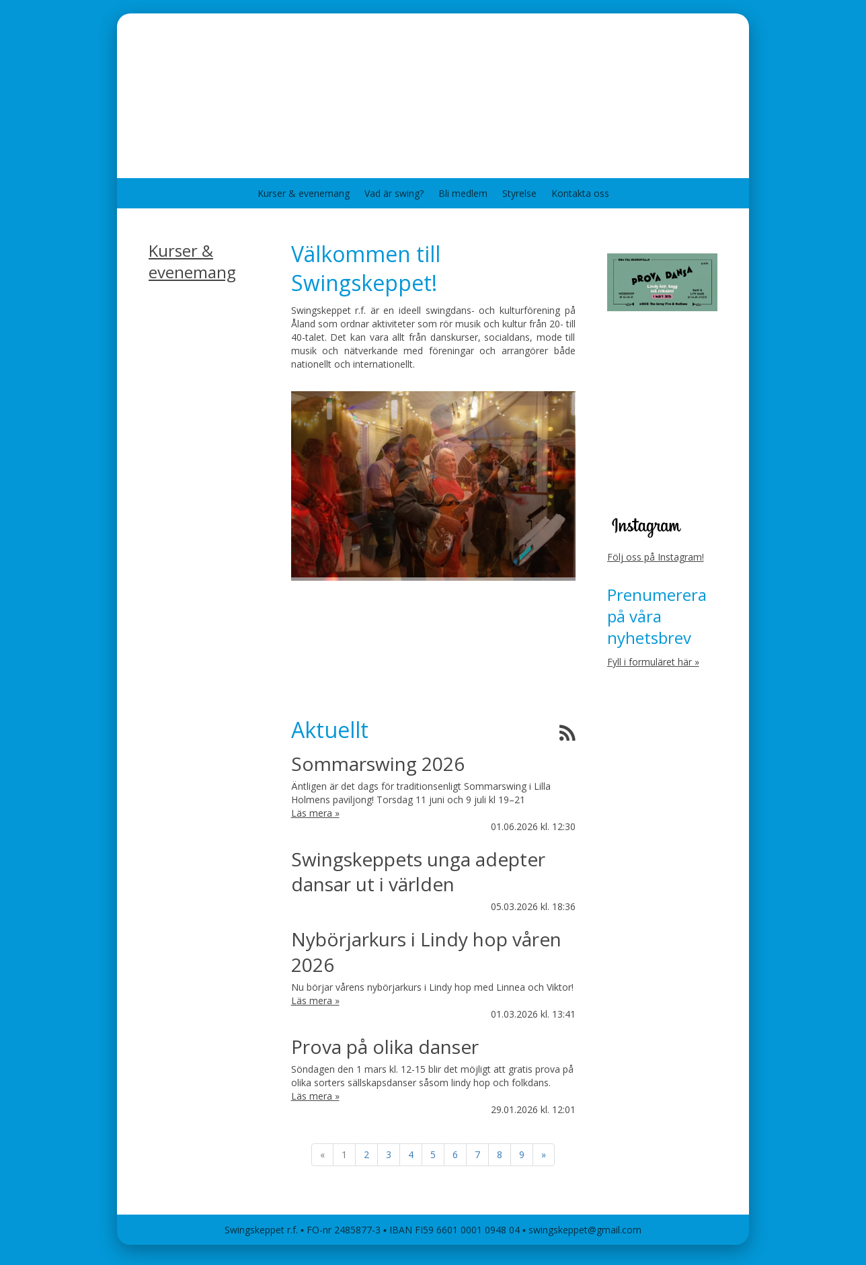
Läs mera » (315, 813)
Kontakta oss (580, 193)
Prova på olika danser (385, 1046)
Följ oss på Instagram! (655, 556)
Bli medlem (462, 193)
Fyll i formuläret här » (653, 661)
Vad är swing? (394, 193)
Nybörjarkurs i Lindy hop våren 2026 (426, 951)
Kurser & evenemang (304, 193)
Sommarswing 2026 (378, 763)
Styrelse (519, 193)
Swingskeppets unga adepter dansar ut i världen (418, 871)
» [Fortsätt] (543, 1154)
